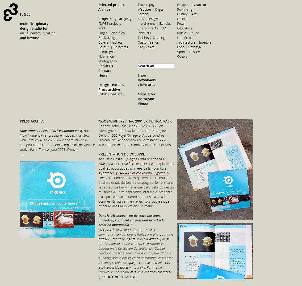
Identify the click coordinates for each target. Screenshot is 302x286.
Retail (181, 23)
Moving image (148, 18)
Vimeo (143, 103)
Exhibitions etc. (110, 94)
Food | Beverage (189, 47)
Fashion (183, 18)
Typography (146, 4)
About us (105, 66)
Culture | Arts (187, 14)
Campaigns (106, 51)
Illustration (106, 56)
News (102, 75)
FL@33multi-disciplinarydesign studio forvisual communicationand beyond (38, 26)
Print (101, 28)
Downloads (147, 80)
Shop (142, 75)
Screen (143, 14)
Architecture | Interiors (194, 42)
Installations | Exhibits (154, 23)
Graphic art (146, 47)
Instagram (146, 99)
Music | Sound (188, 33)
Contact (104, 70)
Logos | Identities (111, 33)
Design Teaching (111, 84)
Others (182, 56)
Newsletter (146, 94)
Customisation (148, 42)
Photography (107, 61)
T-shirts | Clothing (151, 37)
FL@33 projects (109, 23)
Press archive (109, 89)
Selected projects (112, 4)
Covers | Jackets (110, 42)
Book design (107, 37)
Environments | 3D (152, 28)
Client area (146, 84)
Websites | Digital (151, 9)
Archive (104, 9)
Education (184, 28)
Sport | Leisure (188, 51)
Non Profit (184, 37)
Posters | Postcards (113, 47)
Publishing (184, 9)
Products (144, 33)
